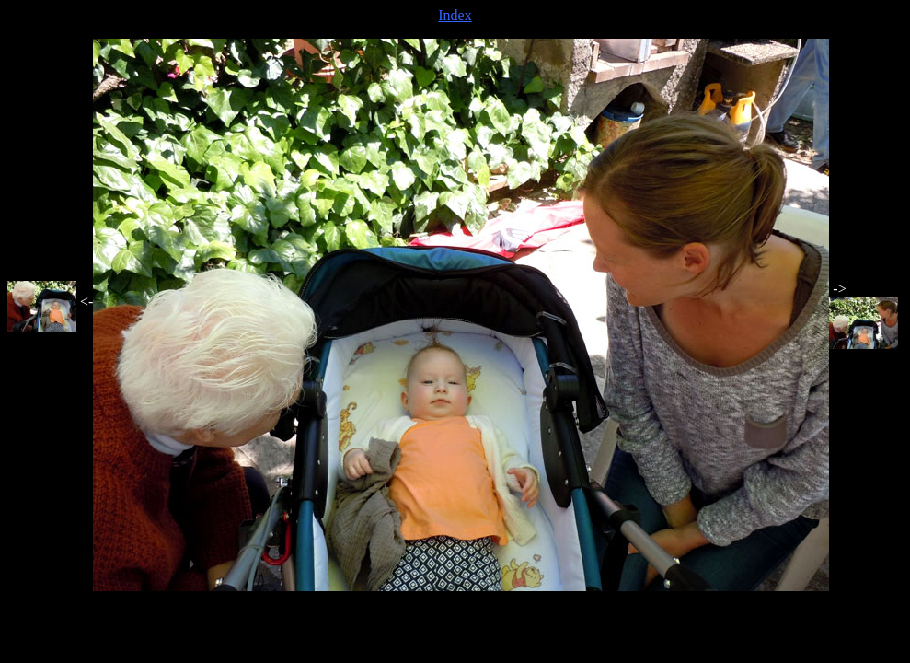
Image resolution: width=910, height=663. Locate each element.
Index (454, 15)
